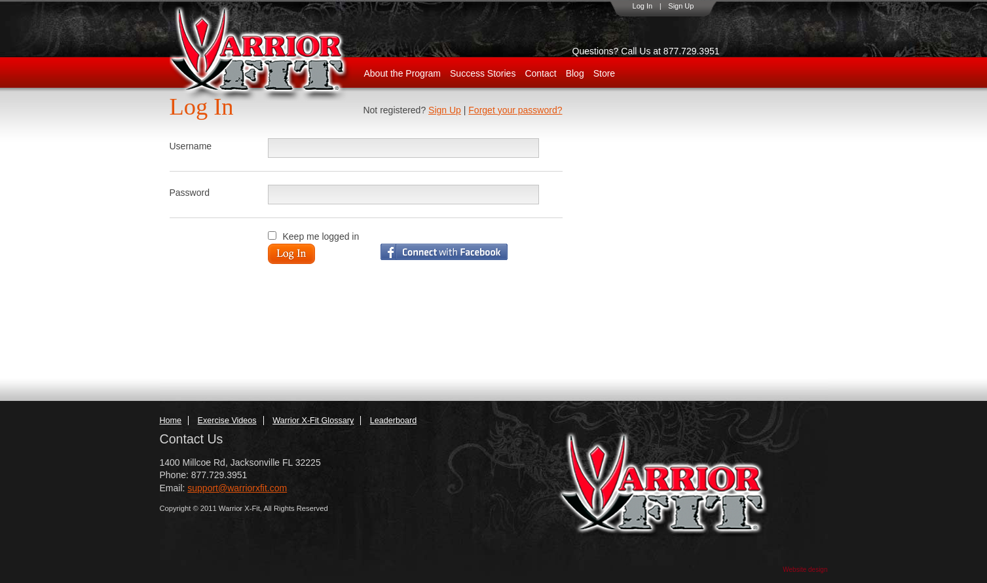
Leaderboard (393, 420)
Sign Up (681, 6)
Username (191, 146)
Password (190, 192)
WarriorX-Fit (275, 54)
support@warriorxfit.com (237, 488)
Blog (575, 73)
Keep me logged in (321, 236)
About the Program (402, 73)
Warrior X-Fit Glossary (313, 420)
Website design (805, 569)
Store (604, 73)
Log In (643, 6)
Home (171, 420)
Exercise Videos (227, 420)
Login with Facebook (444, 252)
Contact (540, 73)
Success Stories (482, 73)
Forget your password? (515, 110)
